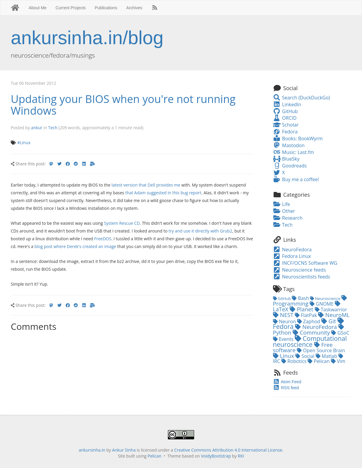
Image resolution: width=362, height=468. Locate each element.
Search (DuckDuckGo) (301, 97)
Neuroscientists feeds (301, 276)
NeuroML (333, 314)
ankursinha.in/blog (87, 37)
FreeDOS (102, 238)
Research (288, 218)
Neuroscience (325, 298)
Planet (302, 309)
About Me (38, 7)
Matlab (327, 356)
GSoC (340, 333)
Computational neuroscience (310, 341)
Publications (106, 7)
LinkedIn (287, 104)
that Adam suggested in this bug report (163, 192)
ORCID (285, 118)
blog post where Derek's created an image (75, 246)
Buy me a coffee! (296, 179)
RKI (241, 456)
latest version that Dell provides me (145, 185)
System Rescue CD (122, 223)
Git (329, 321)
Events (284, 339)
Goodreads (290, 165)
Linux (284, 355)
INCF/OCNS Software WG (305, 263)
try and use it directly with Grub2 (200, 231)
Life (281, 204)
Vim (338, 361)
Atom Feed (287, 381)
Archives (134, 7)
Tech (52, 127)
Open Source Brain (321, 350)
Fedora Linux (292, 256)
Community (312, 332)
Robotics (294, 361)
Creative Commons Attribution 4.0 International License (228, 450)
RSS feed (286, 387)
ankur (36, 127)
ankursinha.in (92, 450)
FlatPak (306, 315)
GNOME (322, 304)
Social (305, 356)
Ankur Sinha (124, 450)
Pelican (319, 361)
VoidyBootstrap (216, 456)
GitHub (285, 111)
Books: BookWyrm (298, 138)
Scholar (286, 124)
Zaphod (309, 321)
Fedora (285, 131)
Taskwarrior (331, 309)
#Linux (23, 142)
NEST (284, 314)
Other (284, 211)
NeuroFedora (292, 249)
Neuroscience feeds (299, 270)
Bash (301, 298)
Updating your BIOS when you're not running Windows (123, 105)
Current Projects (71, 7)
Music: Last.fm (293, 152)
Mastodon (289, 145)
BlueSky (286, 159)
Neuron (285, 321)
